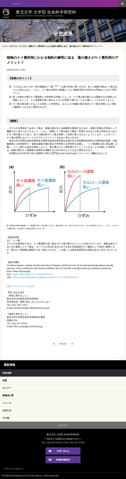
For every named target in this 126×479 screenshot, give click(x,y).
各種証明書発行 (63, 459)
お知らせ (6, 410)
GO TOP (63, 425)
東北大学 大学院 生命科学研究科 (63, 434)
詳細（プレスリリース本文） (21, 286)
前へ (54, 343)
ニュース (6, 402)
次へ (72, 343)
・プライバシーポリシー (13, 468)
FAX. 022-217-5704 (74, 442)
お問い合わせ (63, 451)
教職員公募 (8, 395)
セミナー (6, 387)
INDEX (63, 343)
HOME (5, 46)
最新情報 (13, 46)
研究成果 (23, 46)
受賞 (4, 380)
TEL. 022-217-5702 (51, 442)
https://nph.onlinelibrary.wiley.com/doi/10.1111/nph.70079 (44, 277)
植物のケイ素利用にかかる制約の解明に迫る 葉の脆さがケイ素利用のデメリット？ (65, 46)
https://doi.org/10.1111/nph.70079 (31, 274)
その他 (5, 417)
